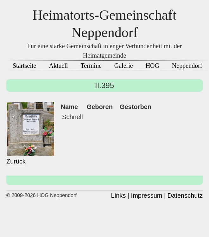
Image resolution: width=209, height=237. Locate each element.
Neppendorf (187, 65)
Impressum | (148, 195)
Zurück (16, 161)
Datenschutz (185, 195)
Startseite (24, 65)
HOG (152, 65)
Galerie (123, 65)
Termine (90, 65)
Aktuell (58, 65)
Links (118, 195)
